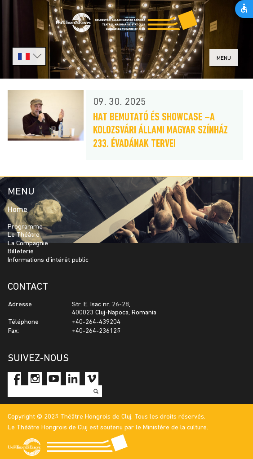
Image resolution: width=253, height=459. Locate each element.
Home (17, 210)
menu (224, 58)
